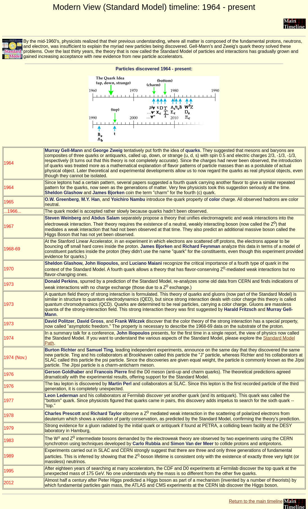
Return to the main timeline (256, 501)
